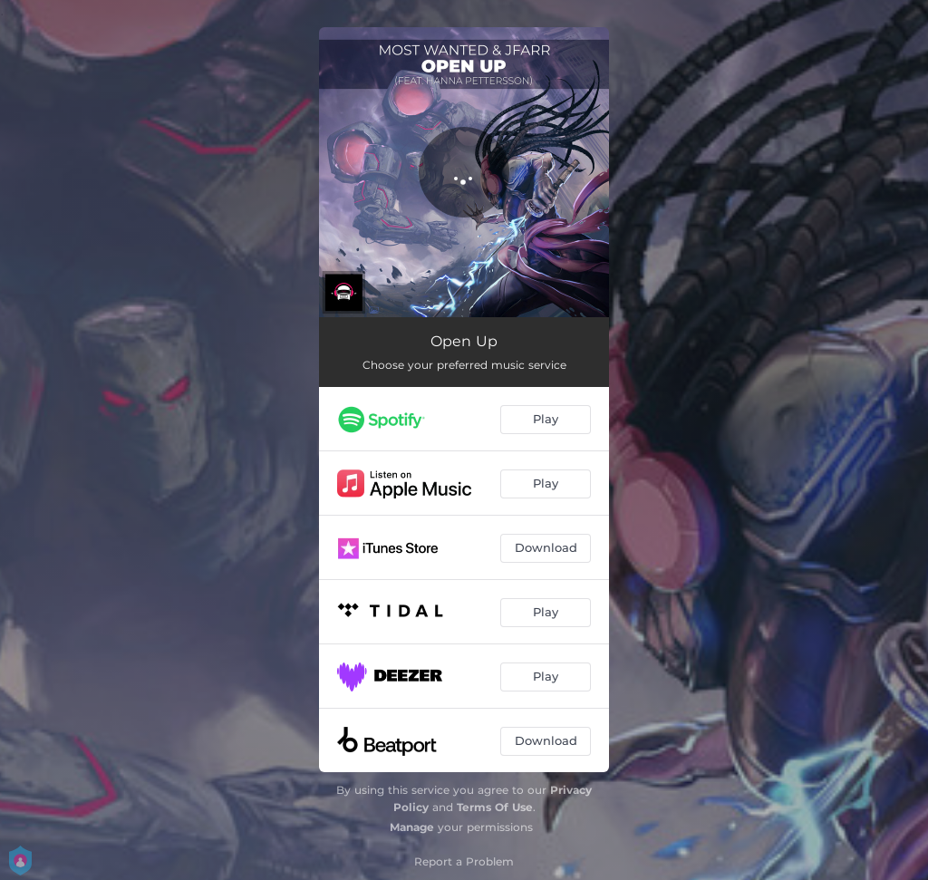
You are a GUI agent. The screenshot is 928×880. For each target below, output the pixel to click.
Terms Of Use (495, 807)
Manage (412, 827)
